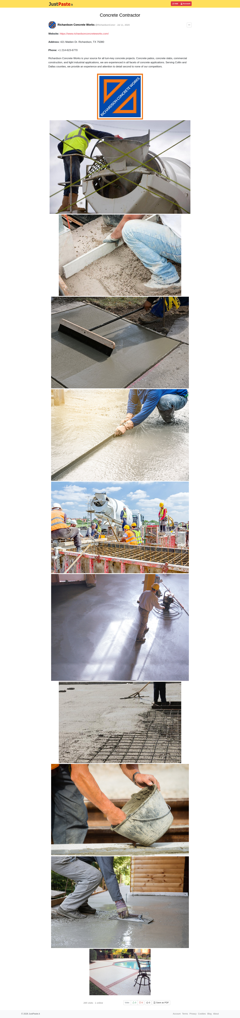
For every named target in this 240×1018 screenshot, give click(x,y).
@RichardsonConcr (105, 25)
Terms (185, 1013)
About (216, 1013)
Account (185, 3)
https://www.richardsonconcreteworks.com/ (84, 33)
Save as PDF (161, 1002)
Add (175, 3)
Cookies (202, 1013)
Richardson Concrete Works (76, 24)
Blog (209, 1013)
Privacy (193, 1013)
